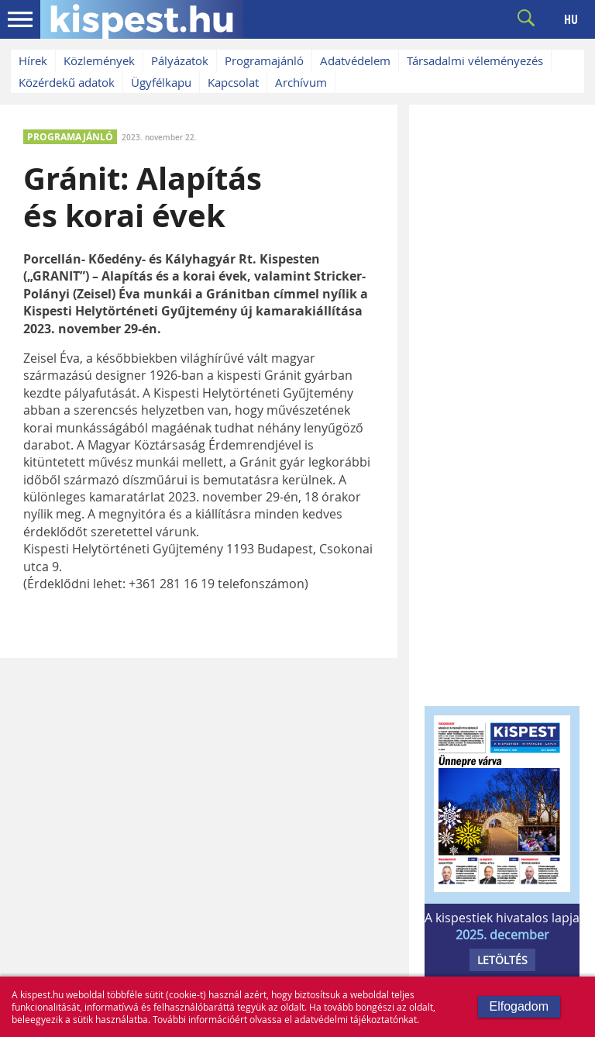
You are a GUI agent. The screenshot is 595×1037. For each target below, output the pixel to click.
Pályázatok (179, 60)
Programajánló (264, 60)
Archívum (301, 82)
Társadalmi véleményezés (475, 60)
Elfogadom (519, 1006)
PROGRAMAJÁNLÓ (70, 136)
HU (571, 19)
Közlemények (99, 60)
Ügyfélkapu (161, 82)
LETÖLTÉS (502, 960)
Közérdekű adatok (67, 82)
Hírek (33, 60)
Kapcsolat (233, 82)
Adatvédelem (355, 60)
